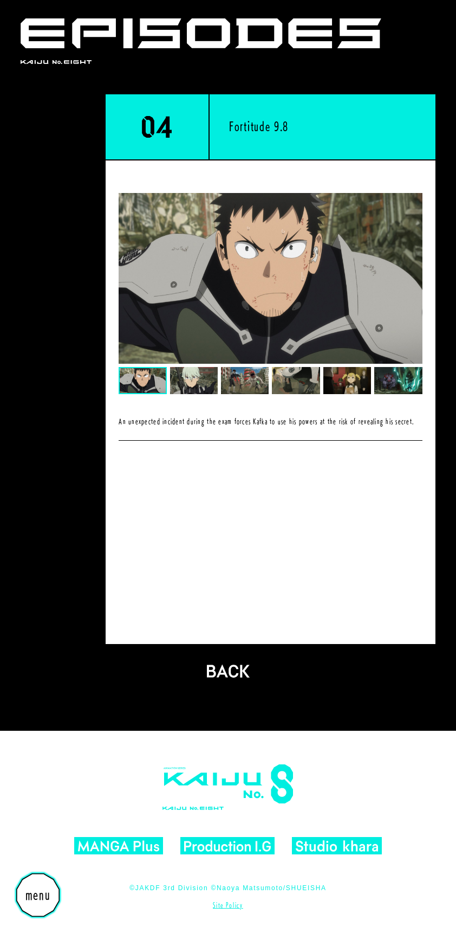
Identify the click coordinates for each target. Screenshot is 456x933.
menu (38, 894)
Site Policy (228, 905)
